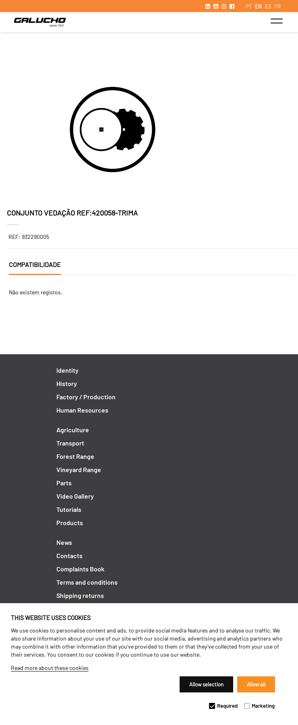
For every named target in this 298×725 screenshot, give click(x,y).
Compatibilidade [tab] (35, 264)
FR (278, 6)
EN (258, 6)
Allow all (256, 684)
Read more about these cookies (50, 667)
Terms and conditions (87, 582)
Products (69, 522)
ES (268, 6)
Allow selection (206, 684)
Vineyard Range (78, 469)
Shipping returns (80, 595)
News (64, 542)
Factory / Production (86, 396)
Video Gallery (75, 496)
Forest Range (75, 456)
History (66, 383)
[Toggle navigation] (276, 21)
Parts (64, 483)
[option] (149, 130)
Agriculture (72, 429)
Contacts (69, 555)
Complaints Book (80, 569)
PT (249, 6)
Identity (67, 370)
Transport (70, 443)
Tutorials (68, 509)
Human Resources (82, 410)
